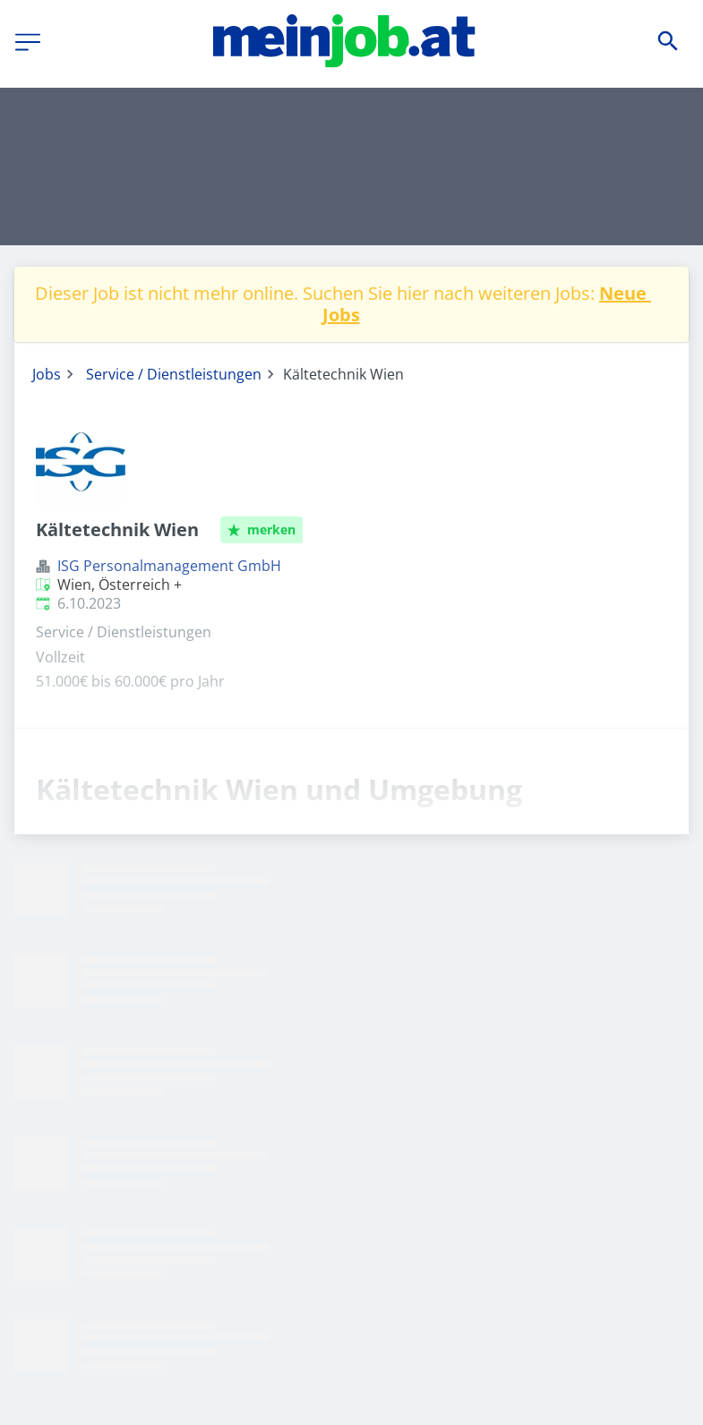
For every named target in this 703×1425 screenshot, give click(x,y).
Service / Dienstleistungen (173, 374)
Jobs (46, 374)
